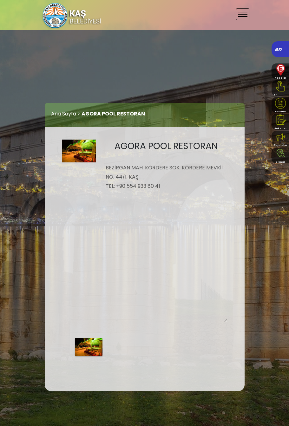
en (278, 49)
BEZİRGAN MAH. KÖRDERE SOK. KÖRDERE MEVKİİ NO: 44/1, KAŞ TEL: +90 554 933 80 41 (166, 242)
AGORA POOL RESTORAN (113, 113)
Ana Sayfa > (66, 113)
